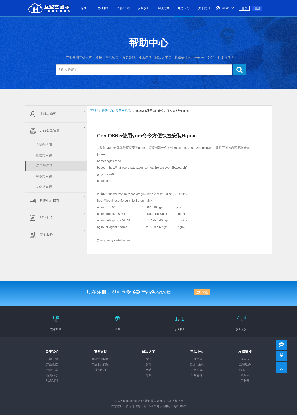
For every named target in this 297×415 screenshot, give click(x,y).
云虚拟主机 (197, 364)
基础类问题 (43, 155)
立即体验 (202, 292)
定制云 (245, 380)
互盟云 (94, 110)
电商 (148, 375)
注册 (257, 8)
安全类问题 (43, 187)
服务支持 (184, 8)
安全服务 (143, 8)
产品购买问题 (100, 364)
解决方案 (164, 8)
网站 (148, 369)
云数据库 (197, 369)
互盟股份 (245, 364)
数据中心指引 (56, 201)
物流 (148, 359)
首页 (83, 8)
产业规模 (52, 364)
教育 (148, 364)
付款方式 (52, 369)
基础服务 (103, 8)
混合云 (245, 375)
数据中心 (245, 369)
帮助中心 (107, 110)
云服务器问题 (56, 131)
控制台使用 (43, 144)
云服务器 (197, 359)
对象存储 (197, 375)
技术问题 (100, 369)
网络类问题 (43, 176)
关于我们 (204, 8)
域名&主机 (123, 8)
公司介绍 (52, 359)
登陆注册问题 (100, 359)
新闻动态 (52, 375)
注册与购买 (56, 114)
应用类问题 (44, 166)
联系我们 (52, 380)
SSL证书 (56, 218)
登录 (244, 8)
